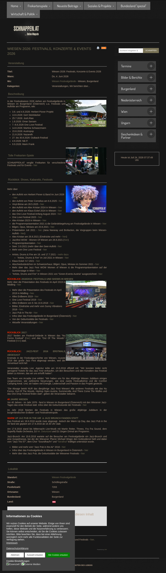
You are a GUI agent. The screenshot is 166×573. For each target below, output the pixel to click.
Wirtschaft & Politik (23, 14)
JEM (105, 549)
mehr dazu (63, 254)
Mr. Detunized (44, 431)
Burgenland (138, 89)
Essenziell (14, 564)
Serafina (62, 441)
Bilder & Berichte (138, 77)
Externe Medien (32, 564)
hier (35, 165)
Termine (138, 66)
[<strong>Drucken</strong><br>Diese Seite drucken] (98, 47)
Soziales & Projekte (99, 6)
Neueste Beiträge (67, 6)
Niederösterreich (138, 100)
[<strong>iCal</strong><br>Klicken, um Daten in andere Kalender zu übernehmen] (104, 47)
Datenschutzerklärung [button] (17, 548)
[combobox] (131, 50)
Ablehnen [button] (15, 555)
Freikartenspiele (37, 6)
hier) (28, 338)
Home (14, 6)
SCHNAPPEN (150, 50)
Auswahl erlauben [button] (35, 555)
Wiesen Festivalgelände (64, 81)
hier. (32, 293)
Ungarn (138, 123)
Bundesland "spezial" (133, 6)
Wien (138, 111)
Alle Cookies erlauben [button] (58, 555)
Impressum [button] (12, 543)
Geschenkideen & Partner (138, 134)
